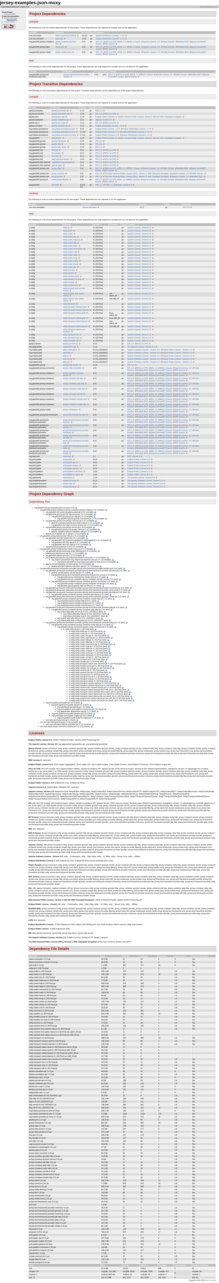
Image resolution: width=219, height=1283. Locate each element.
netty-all (66, 228)
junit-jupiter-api (69, 462)
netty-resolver (68, 282)
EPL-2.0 (98, 141)
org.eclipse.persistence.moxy (64, 135)
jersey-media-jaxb (70, 409)
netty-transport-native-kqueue (75, 321)
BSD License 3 (133, 456)
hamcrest (67, 456)
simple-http (67, 484)
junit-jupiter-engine (70, 465)
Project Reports (9, 22)
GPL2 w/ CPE (110, 42)
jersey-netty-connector (72, 368)
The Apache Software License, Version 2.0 (145, 481)
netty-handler (68, 273)
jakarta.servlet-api (70, 344)
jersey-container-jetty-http (73, 383)
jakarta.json (56, 138)
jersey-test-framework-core (74, 415)
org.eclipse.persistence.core (63, 132)
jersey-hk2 (60, 47)
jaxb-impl (59, 39)
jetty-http (66, 353)
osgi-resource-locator (60, 159)
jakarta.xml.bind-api (60, 126)
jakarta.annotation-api (61, 114)
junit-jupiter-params (71, 468)
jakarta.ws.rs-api (58, 123)
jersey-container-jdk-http (73, 378)
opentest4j (67, 477)
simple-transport (69, 487)
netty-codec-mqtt (70, 252)
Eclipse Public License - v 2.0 (107, 129)
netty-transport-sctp (71, 338)
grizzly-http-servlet (70, 365)
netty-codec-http (69, 243)
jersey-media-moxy (63, 52)
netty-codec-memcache (72, 249)
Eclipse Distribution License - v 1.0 (110, 36)
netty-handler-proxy (71, 276)
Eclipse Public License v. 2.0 (107, 132)
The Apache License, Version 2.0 (141, 347)
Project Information (10, 18)
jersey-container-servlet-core (75, 399)
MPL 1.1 (98, 185)
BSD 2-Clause (134, 42)
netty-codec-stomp (70, 264)
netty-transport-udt (70, 341)
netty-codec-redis (70, 255)
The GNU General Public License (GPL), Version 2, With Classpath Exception (137, 173)
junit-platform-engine (71, 474)
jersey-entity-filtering (60, 179)
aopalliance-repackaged (62, 162)
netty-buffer (68, 231)
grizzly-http (56, 144)
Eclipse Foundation (210, 1280)
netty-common (69, 270)
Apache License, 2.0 (151, 42)
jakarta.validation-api (60, 120)
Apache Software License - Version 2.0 (143, 350)
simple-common (69, 481)
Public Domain (168, 42)
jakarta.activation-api (60, 111)
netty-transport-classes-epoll (75, 307)
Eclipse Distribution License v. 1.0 (135, 132)
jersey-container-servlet (72, 394)
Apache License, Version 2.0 (139, 228)
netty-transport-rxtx (71, 335)
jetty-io (65, 356)
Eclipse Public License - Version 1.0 (177, 350)
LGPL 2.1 (109, 185)
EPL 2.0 (99, 42)
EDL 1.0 (122, 42)
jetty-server (67, 359)
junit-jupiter (67, 459)
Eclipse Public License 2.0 (106, 117)
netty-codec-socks (70, 261)
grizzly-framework (59, 141)
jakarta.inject (57, 165)
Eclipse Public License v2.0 (138, 459)
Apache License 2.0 (103, 120)
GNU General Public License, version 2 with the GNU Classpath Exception (151, 117)
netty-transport (69, 304)
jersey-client (57, 168)
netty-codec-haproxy (71, 240)
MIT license (119, 77)
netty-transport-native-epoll (74, 313)
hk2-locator (56, 153)
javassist (55, 185)
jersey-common (58, 173)
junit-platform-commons (73, 471)
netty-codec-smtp (70, 258)
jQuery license (197, 42)
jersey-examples (10, 14)
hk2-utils (55, 156)
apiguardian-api (69, 347)
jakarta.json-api (58, 117)
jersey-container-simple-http (74, 404)
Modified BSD (183, 42)
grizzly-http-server (59, 147)
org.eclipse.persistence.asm (63, 129)
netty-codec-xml (69, 267)
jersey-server (57, 176)
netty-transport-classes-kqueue (76, 310)
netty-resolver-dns (70, 285)
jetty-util (66, 362)
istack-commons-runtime (66, 36)
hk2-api (55, 150)
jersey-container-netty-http (74, 389)
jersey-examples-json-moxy (209, 7)
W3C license (109, 44)
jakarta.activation (89, 207)
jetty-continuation (70, 350)
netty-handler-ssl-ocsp (72, 279)
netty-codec (68, 234)
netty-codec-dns (69, 237)
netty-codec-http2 (70, 246)
